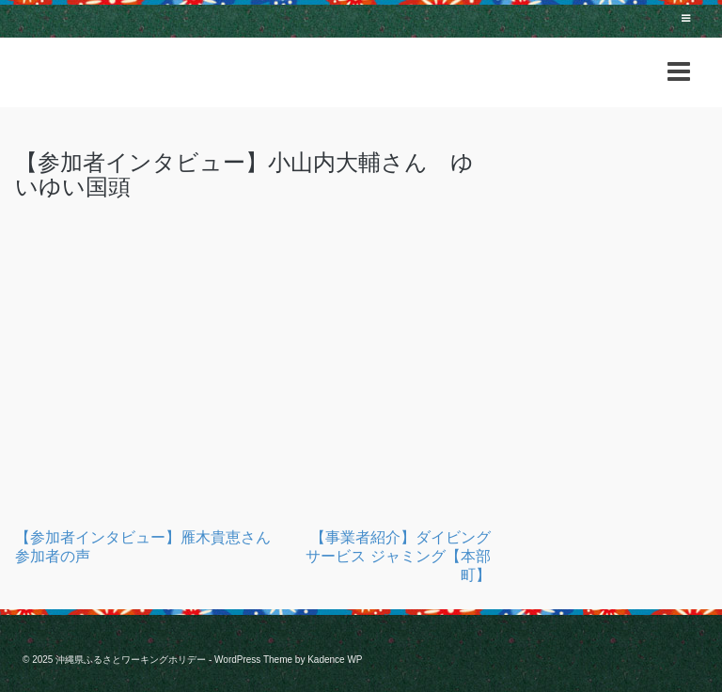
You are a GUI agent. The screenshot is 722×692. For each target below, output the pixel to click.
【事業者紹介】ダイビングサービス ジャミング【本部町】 (398, 556)
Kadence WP (334, 659)
